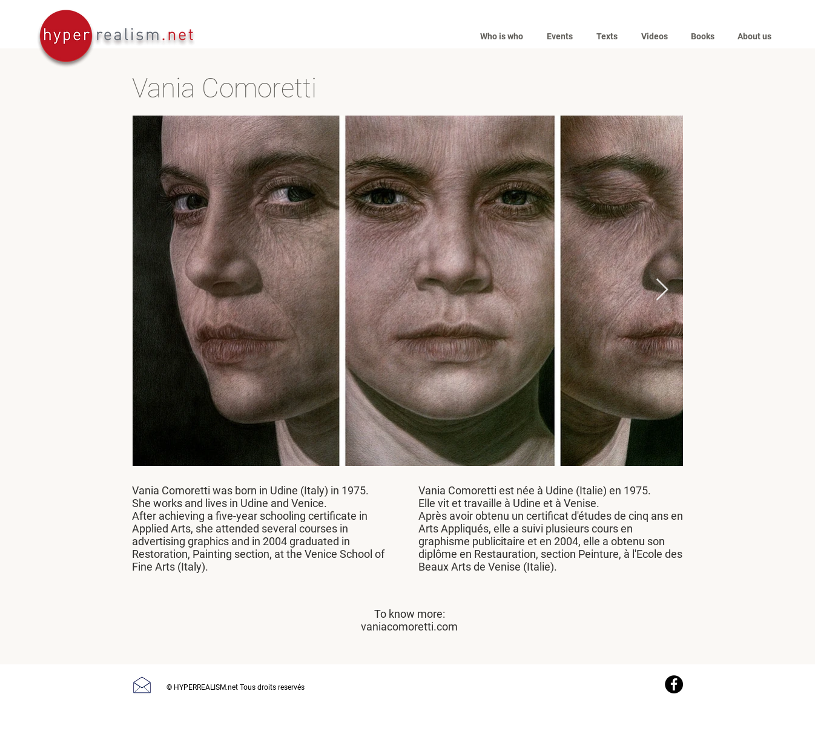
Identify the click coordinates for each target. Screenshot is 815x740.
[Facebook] (674, 684)
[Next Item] (662, 290)
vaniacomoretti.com (409, 626)
